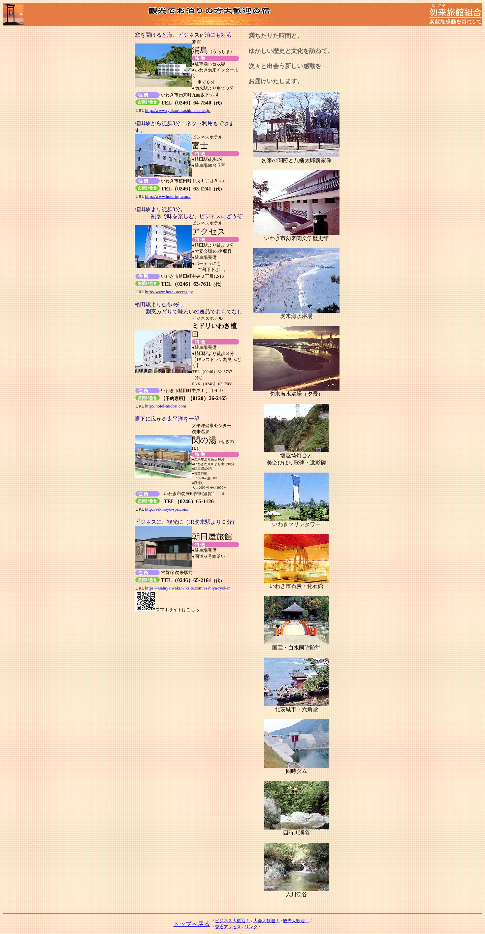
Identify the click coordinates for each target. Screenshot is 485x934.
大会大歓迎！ (266, 920)
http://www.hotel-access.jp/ (169, 291)
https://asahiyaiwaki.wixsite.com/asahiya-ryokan (187, 588)
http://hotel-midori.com (165, 406)
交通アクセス (228, 926)
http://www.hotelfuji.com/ (168, 196)
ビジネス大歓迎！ (232, 920)
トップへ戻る (191, 924)
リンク (251, 926)
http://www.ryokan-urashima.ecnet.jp (178, 110)
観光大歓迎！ (296, 920)
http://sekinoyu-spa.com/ (167, 509)
